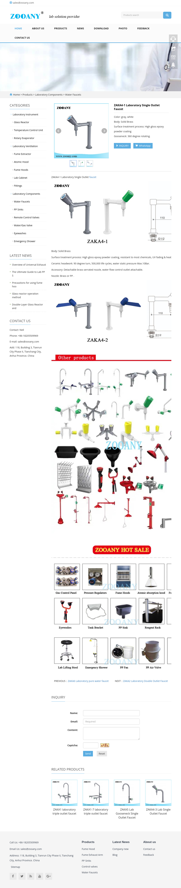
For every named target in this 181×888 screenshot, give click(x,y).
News (80, 28)
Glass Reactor (21, 122)
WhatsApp (143, 145)
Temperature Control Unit (28, 130)
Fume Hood (88, 849)
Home (18, 28)
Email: (74, 721)
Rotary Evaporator (24, 138)
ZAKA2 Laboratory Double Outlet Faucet (145, 681)
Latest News (121, 842)
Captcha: (72, 745)
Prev (58, 131)
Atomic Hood (21, 161)
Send (88, 753)
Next (104, 131)
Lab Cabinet (20, 177)
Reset (102, 753)
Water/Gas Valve (23, 225)
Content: (72, 730)
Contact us (22, 37)
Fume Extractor (22, 154)
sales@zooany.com (23, 2)
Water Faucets (73, 94)
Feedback (143, 28)
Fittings (18, 185)
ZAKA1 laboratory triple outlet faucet (64, 811)
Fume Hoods (21, 169)
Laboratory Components (49, 94)
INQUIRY (122, 145)
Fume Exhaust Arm (92, 854)
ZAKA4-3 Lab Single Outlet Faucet (158, 811)
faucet (92, 177)
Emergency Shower (24, 241)
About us (38, 28)
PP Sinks (18, 209)
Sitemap (15, 867)
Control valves (90, 866)
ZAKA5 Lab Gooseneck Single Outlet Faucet (127, 813)
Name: (74, 713)
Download (101, 28)
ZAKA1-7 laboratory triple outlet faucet (95, 811)
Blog (115, 854)
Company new (121, 849)
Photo (123, 28)
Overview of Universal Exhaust (29, 264)
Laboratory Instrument (25, 114)
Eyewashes (20, 233)
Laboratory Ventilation (25, 146)
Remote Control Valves (26, 217)
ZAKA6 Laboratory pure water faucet (88, 681)
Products (60, 28)
